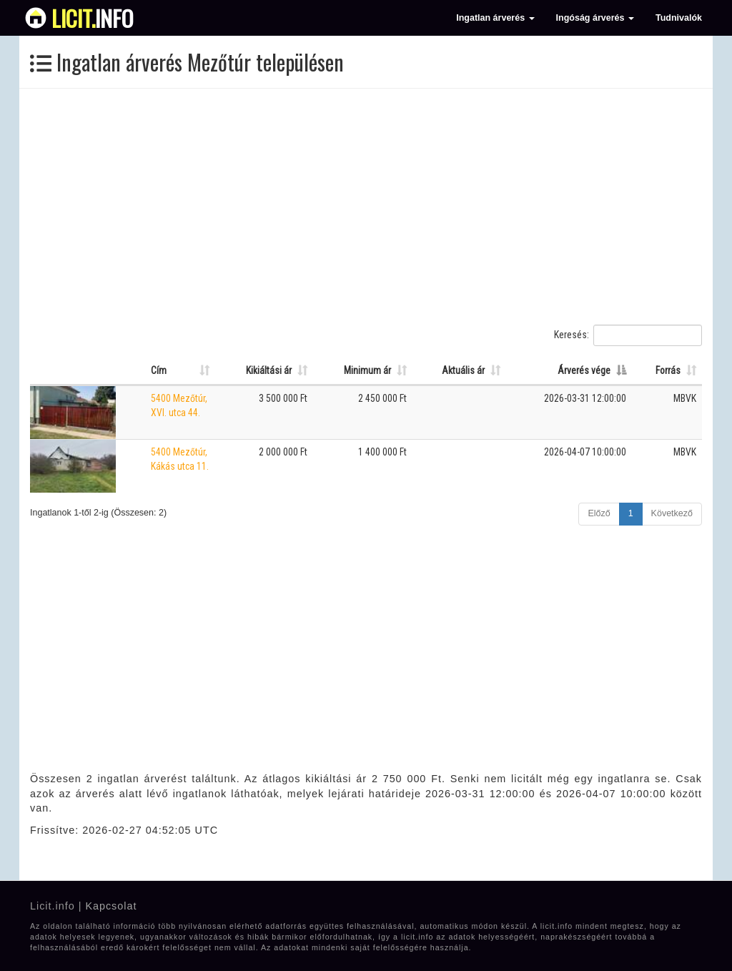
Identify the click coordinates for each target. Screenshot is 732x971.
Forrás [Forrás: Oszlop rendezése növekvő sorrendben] (668, 370)
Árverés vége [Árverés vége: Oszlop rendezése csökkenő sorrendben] (584, 370)
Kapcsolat (111, 906)
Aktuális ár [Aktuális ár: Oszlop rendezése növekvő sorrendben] (463, 370)
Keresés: (628, 335)
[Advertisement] (366, 207)
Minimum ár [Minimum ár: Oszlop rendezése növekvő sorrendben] (367, 370)
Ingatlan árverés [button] (495, 18)
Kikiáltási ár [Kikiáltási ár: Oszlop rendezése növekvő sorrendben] (269, 370)
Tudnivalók (679, 18)
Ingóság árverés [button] (595, 18)
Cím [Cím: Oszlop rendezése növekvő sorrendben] (159, 370)
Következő (672, 513)
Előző (599, 513)
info (92, 17)
